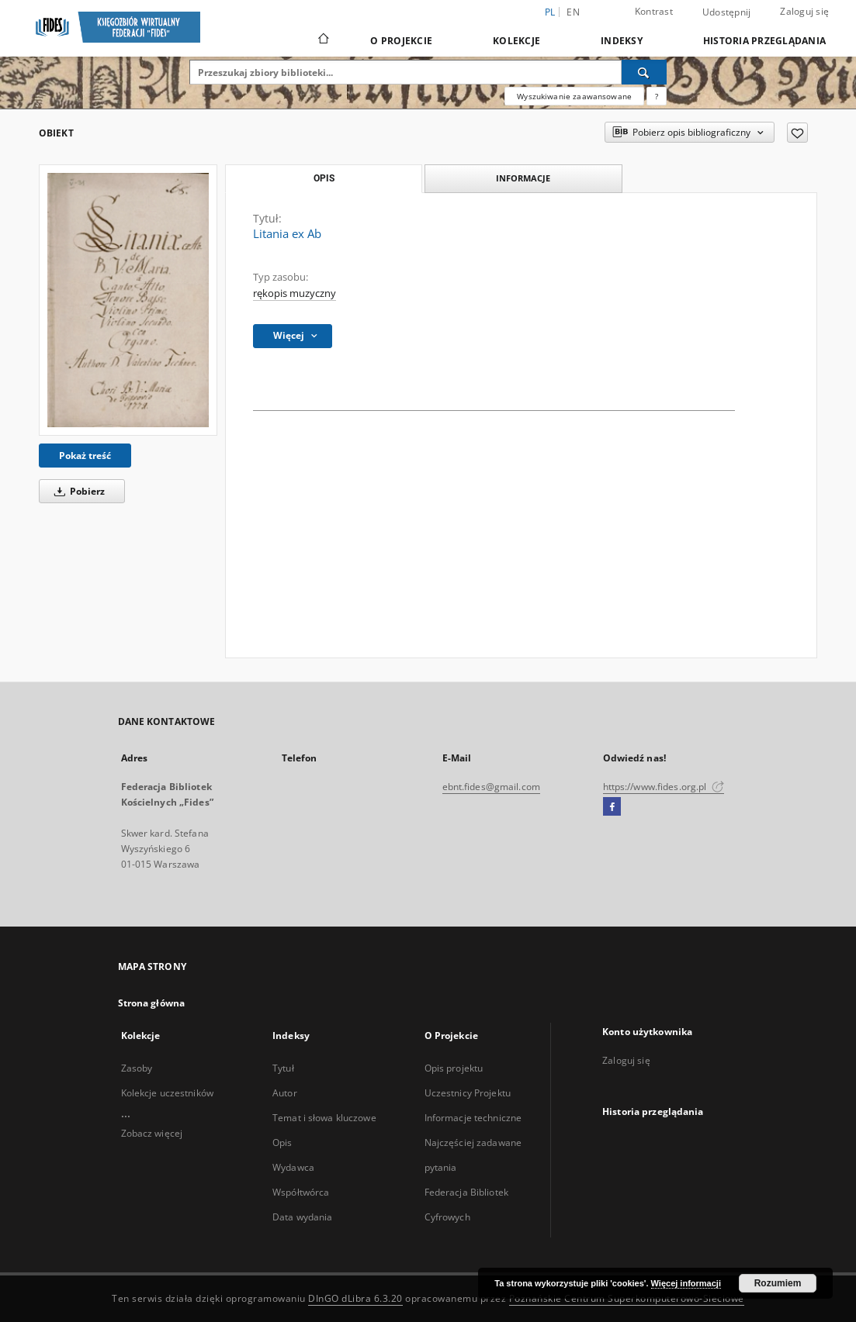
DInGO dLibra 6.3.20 (355, 1298)
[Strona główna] (322, 40)
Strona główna (151, 1003)
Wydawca (293, 1167)
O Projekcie (401, 40)
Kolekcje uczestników (167, 1092)
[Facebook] (612, 807)
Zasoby (137, 1068)
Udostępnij (726, 12)
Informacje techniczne (473, 1117)
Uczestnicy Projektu (468, 1092)
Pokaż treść (85, 455)
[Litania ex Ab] (128, 299)
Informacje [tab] (523, 178)
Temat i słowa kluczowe (324, 1117)
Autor (284, 1092)
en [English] (573, 12)
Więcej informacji (686, 1283)
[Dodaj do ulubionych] (797, 133)
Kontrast (654, 11)
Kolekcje (516, 40)
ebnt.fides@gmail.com (491, 786)
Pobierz (77, 491)
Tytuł (283, 1068)
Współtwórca (300, 1192)
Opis (282, 1142)
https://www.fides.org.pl (663, 786)
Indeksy (622, 40)
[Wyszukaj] (644, 72)
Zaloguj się (804, 11)
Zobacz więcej (152, 1133)
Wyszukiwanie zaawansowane (574, 96)
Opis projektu (454, 1068)
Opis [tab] (324, 178)
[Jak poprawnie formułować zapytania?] (656, 96)
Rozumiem (778, 1283)
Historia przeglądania (764, 40)
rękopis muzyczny (294, 293)
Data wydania (302, 1217)
